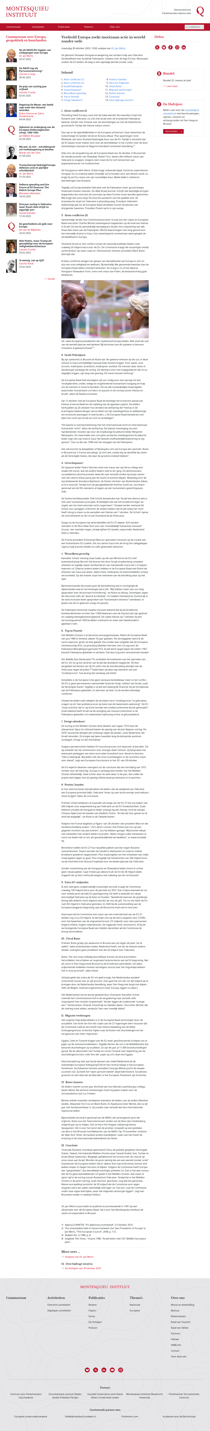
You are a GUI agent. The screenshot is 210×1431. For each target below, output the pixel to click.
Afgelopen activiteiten (59, 1310)
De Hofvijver (95, 1322)
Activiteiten (56, 1298)
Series (92, 1316)
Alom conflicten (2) (74, 83)
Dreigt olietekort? (73, 100)
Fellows (175, 1339)
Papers (92, 1310)
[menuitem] (15, 27)
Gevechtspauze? (72, 90)
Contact (175, 1351)
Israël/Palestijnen (73, 86)
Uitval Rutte (115, 86)
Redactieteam (178, 1316)
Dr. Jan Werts (118, 48)
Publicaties (97, 1298)
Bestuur (175, 1310)
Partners (175, 1333)
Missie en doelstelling (182, 1305)
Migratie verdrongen (120, 90)
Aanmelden (173, 131)
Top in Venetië (71, 97)
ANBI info (176, 1345)
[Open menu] (47, 27)
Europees (135, 1310)
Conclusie (114, 97)
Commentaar (16, 1298)
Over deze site (178, 1356)
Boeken (93, 1305)
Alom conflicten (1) (74, 79)
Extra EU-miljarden (119, 83)
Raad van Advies (179, 1328)
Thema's (136, 1298)
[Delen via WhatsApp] (177, 47)
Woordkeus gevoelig (75, 93)
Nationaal (135, 1305)
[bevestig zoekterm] (187, 27)
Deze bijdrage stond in (121, 100)
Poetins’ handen (117, 79)
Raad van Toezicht (180, 1322)
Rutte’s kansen (117, 93)
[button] (88, 1370)
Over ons (178, 1298)
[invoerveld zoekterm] (194, 27)
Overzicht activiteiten (58, 1305)
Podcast (93, 1328)
